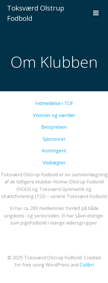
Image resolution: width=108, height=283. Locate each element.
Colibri (87, 265)
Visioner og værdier (54, 115)
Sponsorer (54, 139)
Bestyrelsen (54, 127)
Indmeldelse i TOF (54, 103)
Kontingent (54, 150)
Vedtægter (54, 162)
